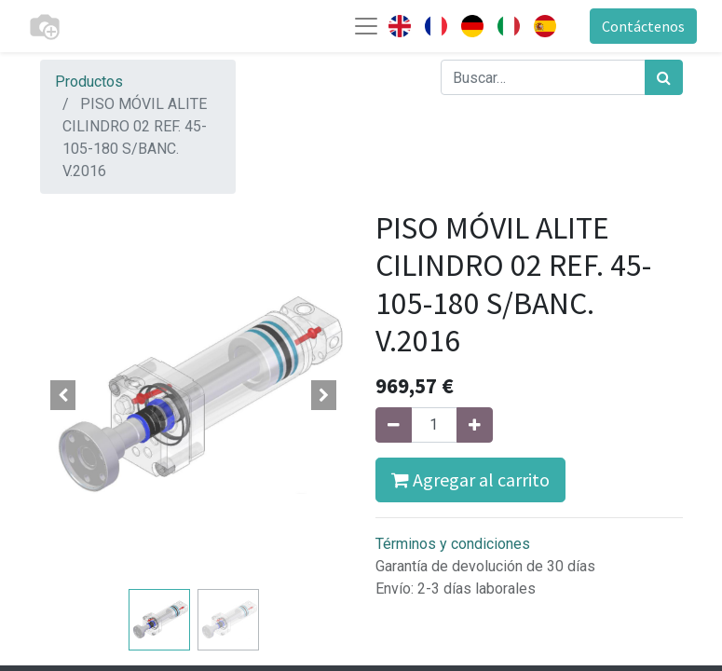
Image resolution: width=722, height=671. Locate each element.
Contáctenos (643, 26)
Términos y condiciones (452, 544)
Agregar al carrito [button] (470, 479)
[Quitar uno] (393, 425)
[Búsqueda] (664, 77)
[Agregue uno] (474, 425)
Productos (89, 81)
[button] (63, 395)
